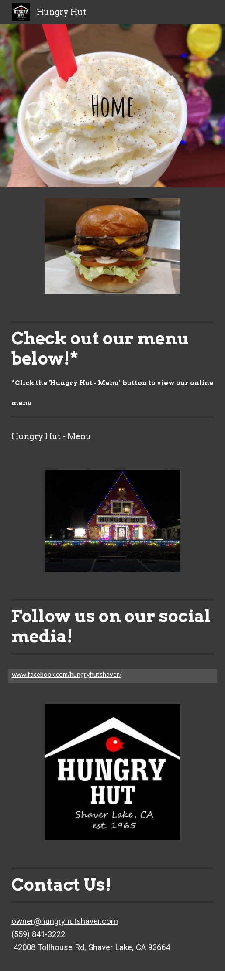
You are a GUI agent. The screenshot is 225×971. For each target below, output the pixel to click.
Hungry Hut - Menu (51, 436)
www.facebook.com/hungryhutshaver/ (66, 674)
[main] (113, 106)
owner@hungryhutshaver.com (64, 921)
